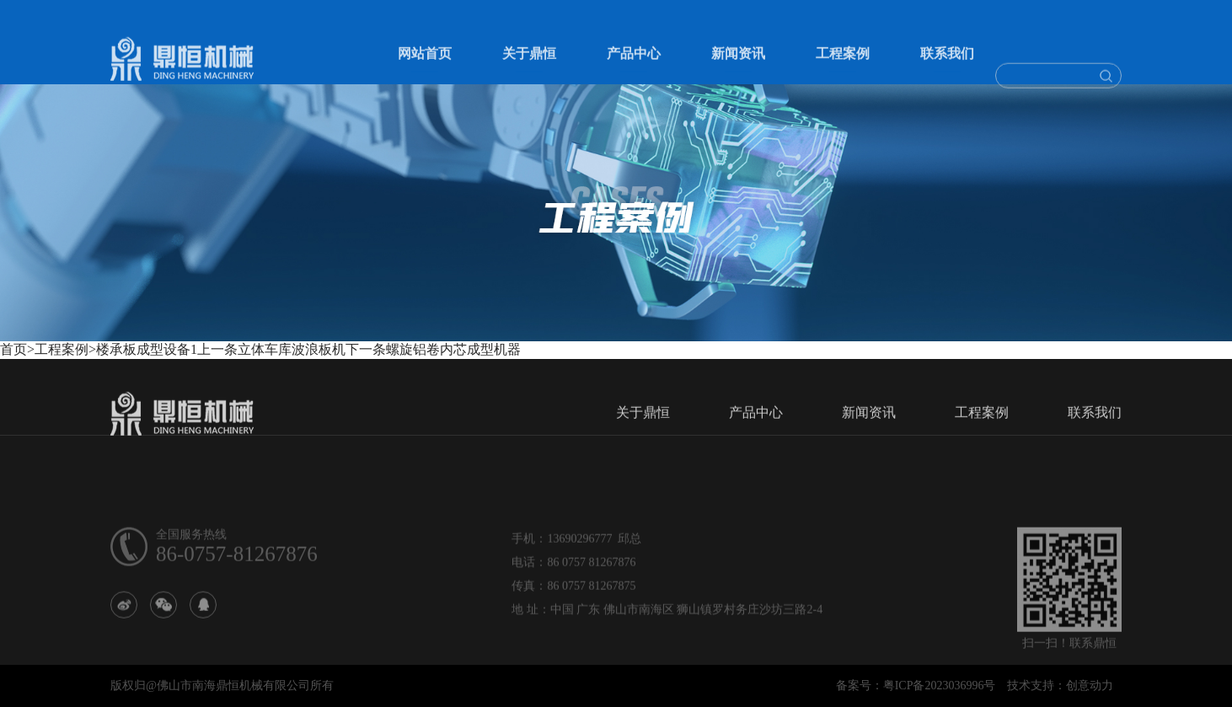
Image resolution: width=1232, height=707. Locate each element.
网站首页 (425, 65)
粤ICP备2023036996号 (939, 685)
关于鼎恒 (529, 65)
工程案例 (843, 65)
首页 (13, 349)
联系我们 (947, 65)
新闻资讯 (738, 65)
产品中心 (634, 65)
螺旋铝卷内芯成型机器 (453, 349)
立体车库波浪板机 (291, 349)
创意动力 (1089, 685)
